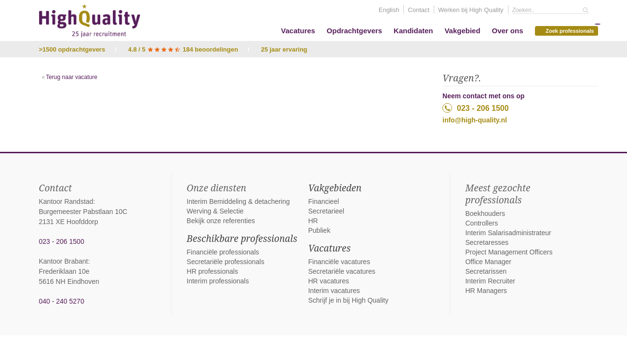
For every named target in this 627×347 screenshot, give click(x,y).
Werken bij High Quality (471, 9)
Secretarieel (326, 211)
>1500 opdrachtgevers (72, 49)
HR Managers (486, 290)
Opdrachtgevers (354, 31)
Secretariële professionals (225, 262)
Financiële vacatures (339, 262)
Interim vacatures (334, 290)
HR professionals (212, 271)
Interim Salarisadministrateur (508, 233)
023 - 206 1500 (475, 108)
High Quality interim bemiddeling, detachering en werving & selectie (89, 21)
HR (313, 221)
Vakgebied (462, 31)
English (389, 9)
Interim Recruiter (490, 281)
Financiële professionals (223, 252)
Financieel (323, 201)
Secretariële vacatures (341, 271)
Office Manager (488, 262)
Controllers (481, 223)
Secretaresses (486, 242)
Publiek (319, 230)
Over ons (507, 31)
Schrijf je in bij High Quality (348, 300)
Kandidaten (413, 31)
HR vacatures (328, 281)
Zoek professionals (568, 30)
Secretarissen (486, 271)
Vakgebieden (334, 188)
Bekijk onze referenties (221, 221)
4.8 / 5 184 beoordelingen (183, 49)
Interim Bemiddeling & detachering (238, 201)
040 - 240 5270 (61, 301)
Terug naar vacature (71, 77)
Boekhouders (485, 213)
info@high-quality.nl (474, 120)
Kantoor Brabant (63, 261)
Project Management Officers (508, 252)
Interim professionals (218, 281)
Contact (418, 9)
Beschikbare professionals (242, 238)
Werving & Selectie (215, 211)
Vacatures (298, 31)
